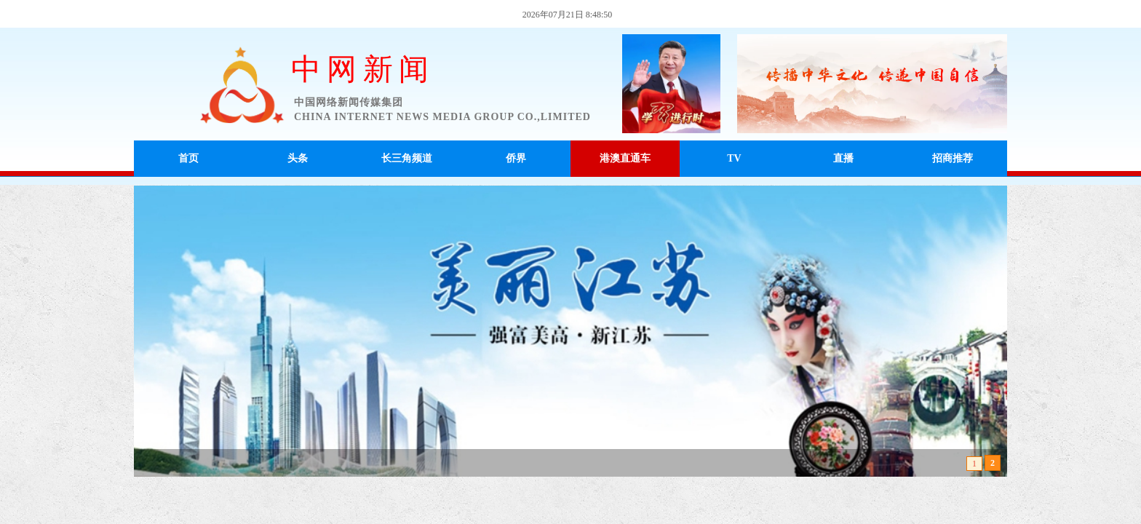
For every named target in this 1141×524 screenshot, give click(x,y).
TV (734, 158)
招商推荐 (952, 158)
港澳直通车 (625, 158)
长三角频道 (406, 158)
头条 (297, 158)
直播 (843, 158)
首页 (188, 158)
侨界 (516, 158)
